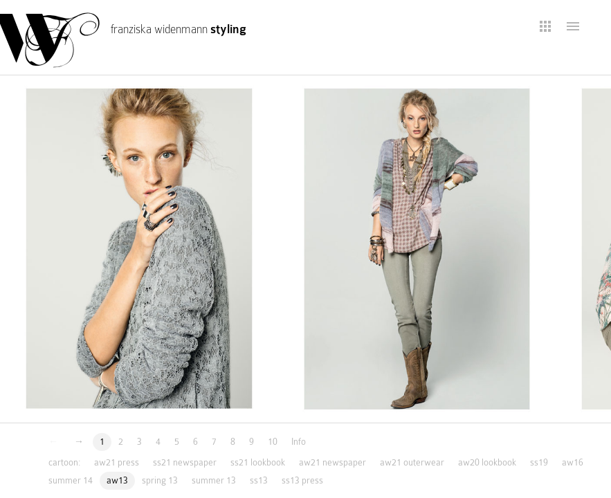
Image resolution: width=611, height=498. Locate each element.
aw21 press (116, 462)
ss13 (259, 480)
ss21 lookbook (257, 462)
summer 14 (70, 480)
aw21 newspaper (332, 462)
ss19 (539, 462)
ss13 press (302, 480)
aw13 (117, 480)
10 (272, 441)
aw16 (572, 462)
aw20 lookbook (487, 462)
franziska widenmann (178, 30)
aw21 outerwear (412, 462)
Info (298, 441)
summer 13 (214, 480)
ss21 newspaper (185, 462)
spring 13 (160, 480)
